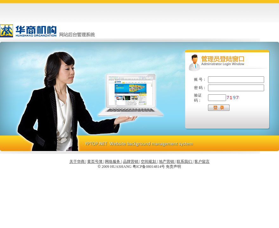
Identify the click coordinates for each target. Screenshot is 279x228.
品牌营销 (131, 161)
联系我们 (185, 161)
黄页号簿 (95, 161)
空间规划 (149, 161)
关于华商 (77, 161)
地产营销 (167, 161)
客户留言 (202, 161)
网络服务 (113, 161)
